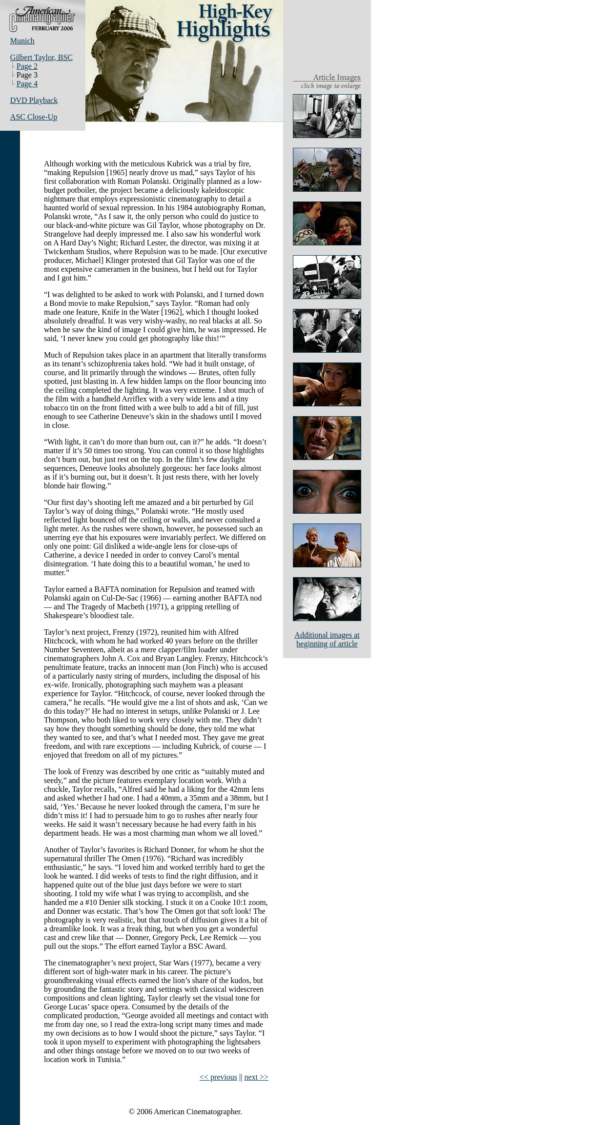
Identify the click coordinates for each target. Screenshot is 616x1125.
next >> (256, 1077)
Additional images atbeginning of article (326, 639)
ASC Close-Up (33, 117)
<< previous (218, 1077)
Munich (22, 41)
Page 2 (27, 66)
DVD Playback (34, 100)
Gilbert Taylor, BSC (41, 57)
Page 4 (27, 84)
